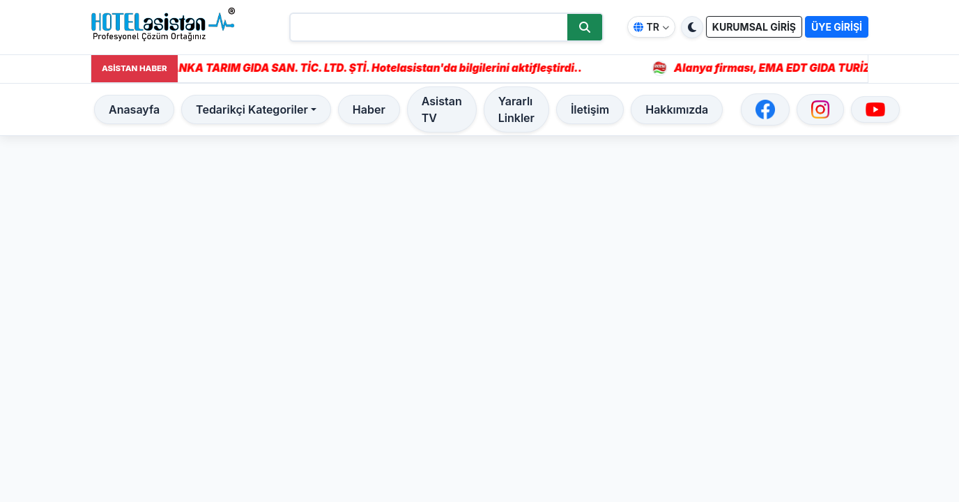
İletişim (590, 109)
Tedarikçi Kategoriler (252, 109)
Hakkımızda (676, 109)
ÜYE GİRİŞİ (836, 27)
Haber (369, 109)
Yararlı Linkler (516, 109)
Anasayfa (134, 109)
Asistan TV (442, 109)
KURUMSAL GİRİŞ (754, 27)
